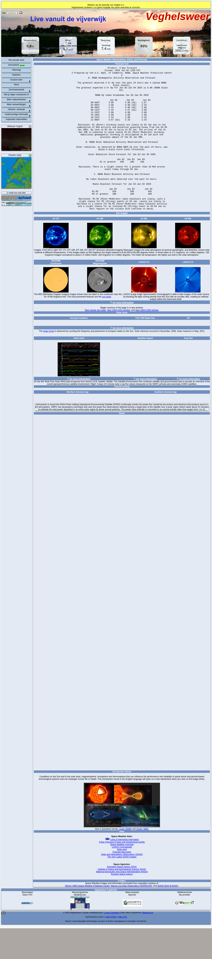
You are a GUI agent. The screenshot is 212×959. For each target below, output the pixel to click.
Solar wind (122, 880)
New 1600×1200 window (146, 341)
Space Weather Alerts (122, 624)
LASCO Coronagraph (122, 877)
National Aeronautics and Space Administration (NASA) (122, 902)
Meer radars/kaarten (16, 99)
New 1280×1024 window (118, 341)
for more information (122, 333)
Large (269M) (125, 859)
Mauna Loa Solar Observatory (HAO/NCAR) (131, 916)
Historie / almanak (16, 109)
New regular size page (95, 341)
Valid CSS (122, 947)
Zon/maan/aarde (16, 89)
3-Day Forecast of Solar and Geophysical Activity (122, 872)
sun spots (106, 327)
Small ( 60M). (142, 859)
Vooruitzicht (16, 65)
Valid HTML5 (111, 947)
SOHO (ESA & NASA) (168, 916)
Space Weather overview (122, 875)
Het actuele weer (16, 60)
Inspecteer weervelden (16, 119)
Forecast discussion (122, 882)
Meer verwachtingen (16, 104)
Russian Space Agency (122, 905)
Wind (16, 84)
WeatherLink (147, 943)
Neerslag (16, 70)
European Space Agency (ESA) (122, 897)
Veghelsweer (178, 16)
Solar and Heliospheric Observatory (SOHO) (122, 885)
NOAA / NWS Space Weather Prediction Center (87, 916)
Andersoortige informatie (16, 114)
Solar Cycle (48, 362)
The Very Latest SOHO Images (121, 887)
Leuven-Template (111, 943)
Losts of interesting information (122, 870)
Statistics (16, 75)
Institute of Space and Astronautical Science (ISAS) (122, 900)
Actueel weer (16, 80)
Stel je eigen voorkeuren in (16, 94)
